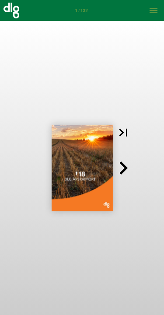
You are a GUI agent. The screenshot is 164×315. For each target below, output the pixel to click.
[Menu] (153, 10)
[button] (123, 132)
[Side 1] (81, 10)
